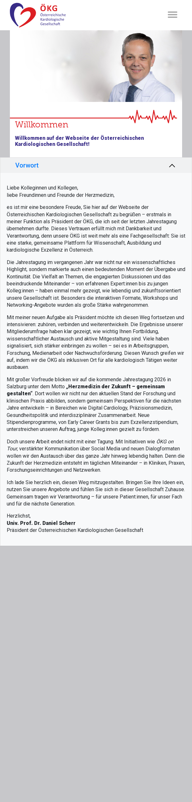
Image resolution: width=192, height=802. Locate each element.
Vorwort (27, 165)
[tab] (96, 165)
